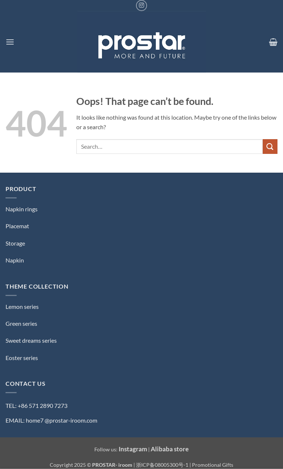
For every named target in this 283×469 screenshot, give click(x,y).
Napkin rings (22, 208)
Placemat (17, 225)
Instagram (133, 449)
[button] (10, 42)
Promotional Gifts (212, 465)
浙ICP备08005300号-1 (162, 465)
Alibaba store (170, 449)
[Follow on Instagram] (141, 5)
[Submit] (270, 146)
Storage (15, 243)
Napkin (15, 260)
